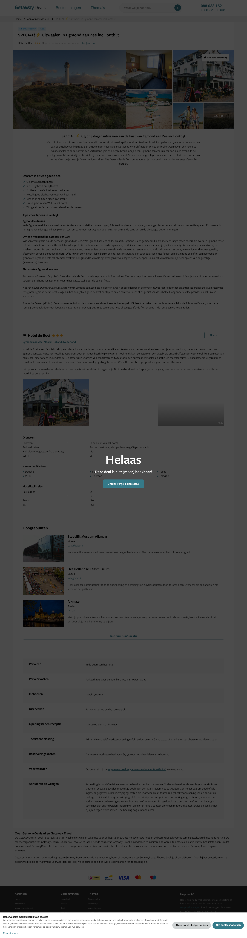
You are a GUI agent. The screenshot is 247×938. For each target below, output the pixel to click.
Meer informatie (10, 933)
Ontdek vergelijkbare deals (123, 484)
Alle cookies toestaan (228, 925)
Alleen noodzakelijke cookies (191, 925)
